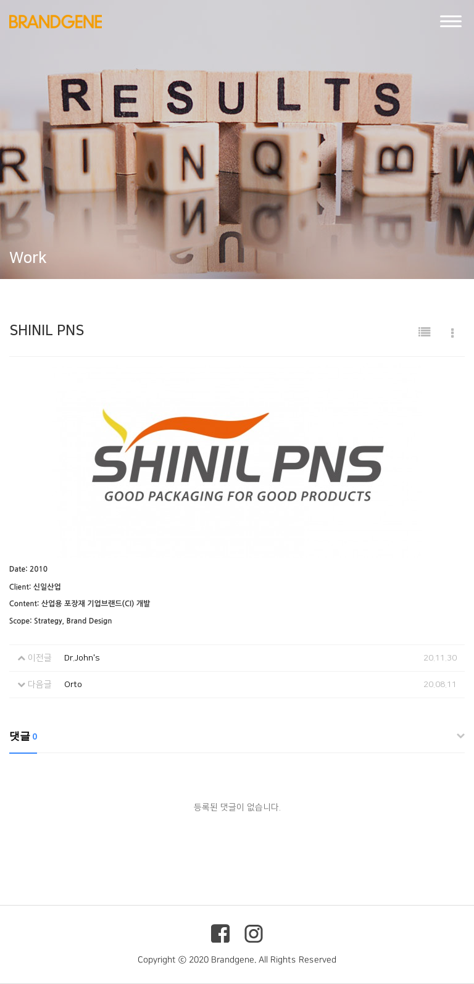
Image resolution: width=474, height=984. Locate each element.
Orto (73, 685)
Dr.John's (82, 658)
